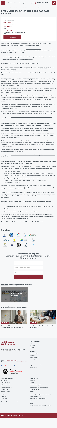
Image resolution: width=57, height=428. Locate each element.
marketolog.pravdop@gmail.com (19, 361)
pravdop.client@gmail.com (11, 360)
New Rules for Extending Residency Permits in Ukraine (25, 63)
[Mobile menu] (3, 3)
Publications (32, 345)
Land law (32, 391)
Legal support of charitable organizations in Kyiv (40, 394)
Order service (12, 37)
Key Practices (4, 380)
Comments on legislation (22, 7)
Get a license (32, 355)
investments (42, 50)
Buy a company (33, 359)
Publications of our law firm (10, 7)
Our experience (4, 389)
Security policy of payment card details (9, 401)
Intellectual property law (35, 396)
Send (28, 277)
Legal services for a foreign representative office (40, 405)
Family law (32, 382)
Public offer (3, 396)
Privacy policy (4, 398)
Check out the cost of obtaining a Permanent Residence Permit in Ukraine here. (23, 221)
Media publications (5, 393)
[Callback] (54, 3)
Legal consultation (34, 353)
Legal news (3, 394)
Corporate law (33, 400)
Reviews (31, 343)
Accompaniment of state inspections (38, 398)
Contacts (32, 347)
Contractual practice (34, 389)
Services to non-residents (35, 360)
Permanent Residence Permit (33, 49)
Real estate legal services (35, 384)
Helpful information (5, 382)
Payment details (33, 367)
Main (2, 7)
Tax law (31, 403)
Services (4, 285)
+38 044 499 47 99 (42, 3)
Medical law (32, 380)
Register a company (34, 357)
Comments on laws (5, 391)
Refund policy (4, 400)
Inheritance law (33, 401)
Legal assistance (33, 393)
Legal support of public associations (38, 385)
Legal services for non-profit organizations (39, 387)
